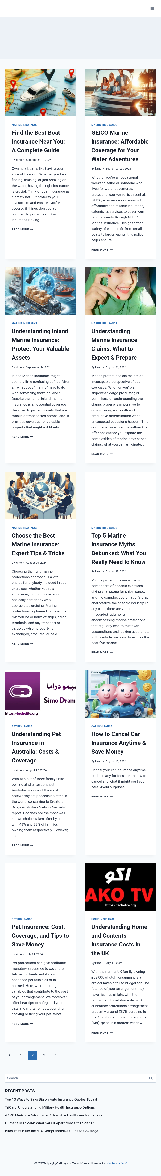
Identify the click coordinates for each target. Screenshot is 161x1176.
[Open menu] (152, 8)
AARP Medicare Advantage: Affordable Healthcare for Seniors (53, 1115)
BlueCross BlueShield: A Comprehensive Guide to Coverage (51, 1131)
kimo (19, 159)
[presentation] (40, 92)
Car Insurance (101, 726)
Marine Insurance (25, 125)
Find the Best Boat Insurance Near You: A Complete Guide (38, 141)
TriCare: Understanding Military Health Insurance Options (50, 1107)
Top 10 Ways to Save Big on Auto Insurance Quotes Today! (51, 1099)
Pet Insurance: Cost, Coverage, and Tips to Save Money (40, 935)
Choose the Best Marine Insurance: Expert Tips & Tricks (38, 544)
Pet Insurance (22, 726)
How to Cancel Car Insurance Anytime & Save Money (118, 743)
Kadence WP (117, 1163)
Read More (22, 229)
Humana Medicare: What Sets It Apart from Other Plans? (49, 1123)
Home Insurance (102, 919)
